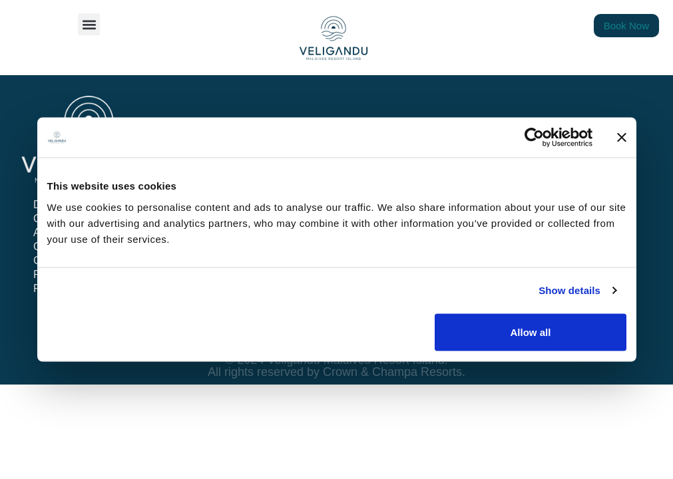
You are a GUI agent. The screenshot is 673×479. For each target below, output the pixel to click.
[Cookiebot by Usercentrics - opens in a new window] (534, 138)
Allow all (531, 331)
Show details (569, 290)
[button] (89, 24)
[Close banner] (621, 137)
